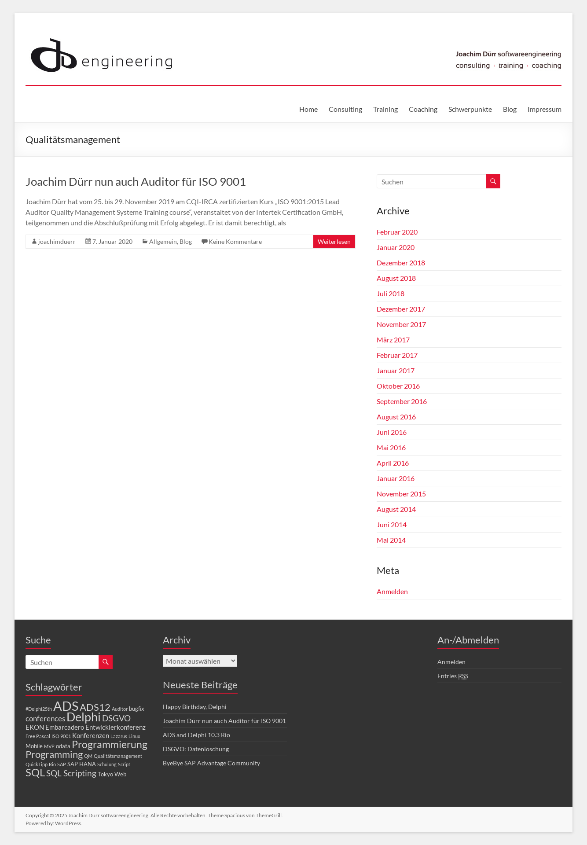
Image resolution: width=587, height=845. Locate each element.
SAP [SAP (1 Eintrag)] (61, 764)
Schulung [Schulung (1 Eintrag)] (107, 764)
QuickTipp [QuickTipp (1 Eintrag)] (37, 764)
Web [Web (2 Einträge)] (120, 774)
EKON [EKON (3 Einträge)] (35, 727)
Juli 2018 (390, 293)
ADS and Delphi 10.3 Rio (196, 734)
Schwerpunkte (470, 109)
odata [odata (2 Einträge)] (63, 745)
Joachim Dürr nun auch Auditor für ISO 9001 (136, 181)
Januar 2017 (396, 370)
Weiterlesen (334, 241)
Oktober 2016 (398, 386)
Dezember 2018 (401, 262)
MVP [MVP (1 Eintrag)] (49, 746)
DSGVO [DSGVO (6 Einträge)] (116, 718)
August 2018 (396, 278)
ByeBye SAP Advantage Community (211, 763)
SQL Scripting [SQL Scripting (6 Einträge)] (71, 773)
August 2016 (396, 416)
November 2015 (401, 493)
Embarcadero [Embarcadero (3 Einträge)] (64, 727)
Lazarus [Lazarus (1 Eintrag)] (118, 736)
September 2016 (402, 401)
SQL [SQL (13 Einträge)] (35, 772)
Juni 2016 (392, 432)
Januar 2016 (396, 478)
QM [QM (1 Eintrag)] (88, 756)
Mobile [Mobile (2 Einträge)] (34, 745)
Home (308, 109)
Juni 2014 (392, 524)
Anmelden (392, 591)
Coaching (423, 109)
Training (385, 109)
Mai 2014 (391, 540)
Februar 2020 (397, 232)
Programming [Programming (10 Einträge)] (54, 754)
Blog (510, 109)
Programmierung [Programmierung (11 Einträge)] (109, 744)
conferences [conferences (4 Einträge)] (45, 718)
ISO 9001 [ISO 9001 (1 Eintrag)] (61, 736)
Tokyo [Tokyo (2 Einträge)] (105, 774)
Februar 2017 (397, 355)
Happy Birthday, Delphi (195, 706)
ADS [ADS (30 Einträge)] (65, 705)
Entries (452, 676)
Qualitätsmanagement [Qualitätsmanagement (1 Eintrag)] (118, 756)
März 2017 (393, 339)
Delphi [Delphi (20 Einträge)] (83, 717)
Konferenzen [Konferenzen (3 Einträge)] (90, 735)
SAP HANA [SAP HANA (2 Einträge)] (81, 764)
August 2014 (396, 509)
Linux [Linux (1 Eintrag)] (134, 736)
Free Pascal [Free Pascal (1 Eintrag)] (38, 736)
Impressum (544, 109)
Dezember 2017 (401, 309)
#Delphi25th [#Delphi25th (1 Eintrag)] (39, 709)
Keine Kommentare (235, 241)
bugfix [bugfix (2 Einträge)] (136, 708)
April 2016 (393, 463)
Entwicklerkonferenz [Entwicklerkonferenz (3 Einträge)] (115, 727)
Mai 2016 (391, 447)
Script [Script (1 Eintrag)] (124, 764)
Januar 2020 (396, 247)
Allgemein (163, 241)
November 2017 (401, 324)
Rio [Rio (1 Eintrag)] (52, 764)
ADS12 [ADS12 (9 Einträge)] (95, 707)
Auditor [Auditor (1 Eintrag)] (120, 709)
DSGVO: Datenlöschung (196, 749)
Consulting (345, 109)
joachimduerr (57, 241)
